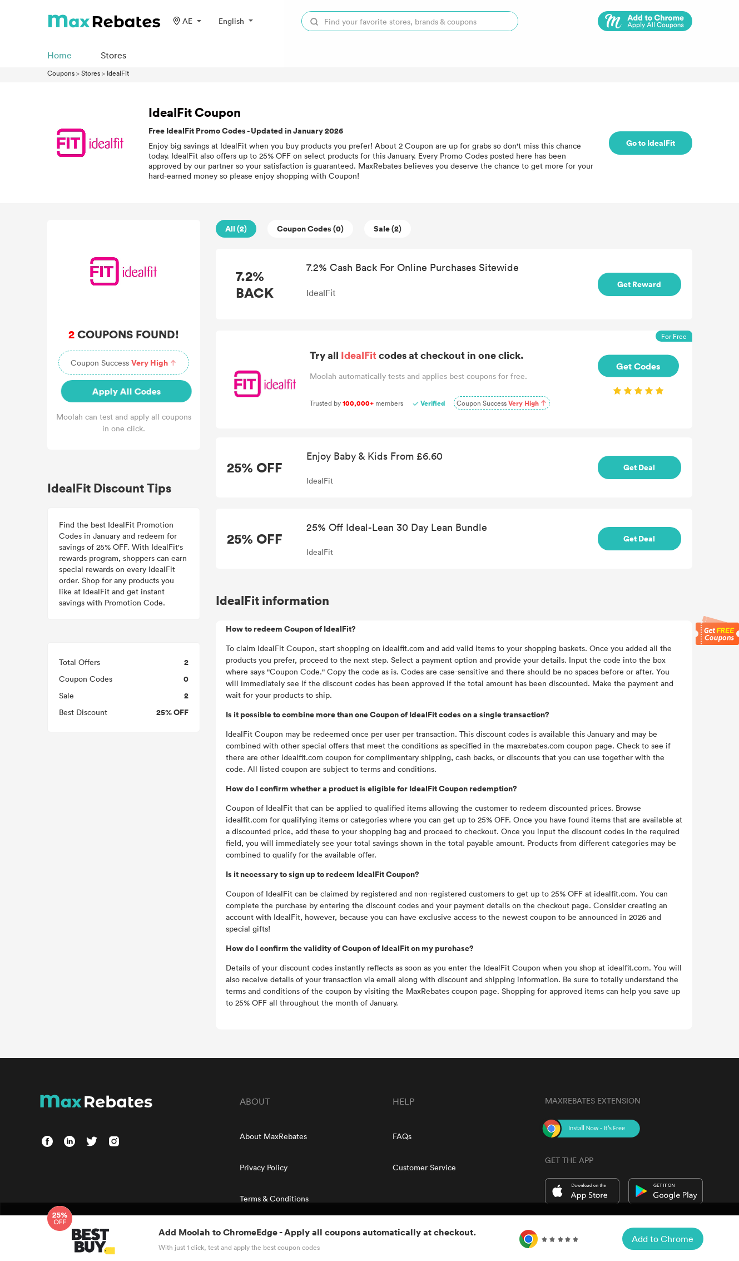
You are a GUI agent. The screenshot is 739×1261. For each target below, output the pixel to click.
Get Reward (639, 284)
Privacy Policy (263, 1167)
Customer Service (424, 1167)
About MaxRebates (273, 1136)
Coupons (61, 73)
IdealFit (118, 73)
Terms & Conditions (274, 1198)
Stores (90, 73)
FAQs (402, 1136)
